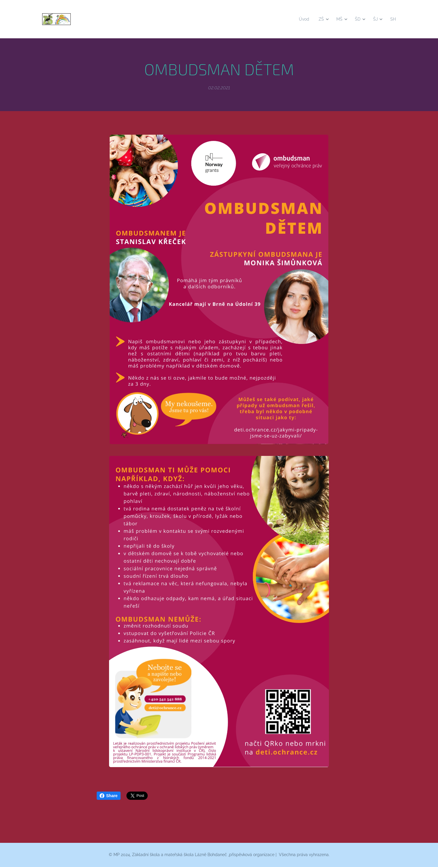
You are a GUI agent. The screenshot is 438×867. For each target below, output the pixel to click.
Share (109, 795)
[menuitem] (303, 19)
